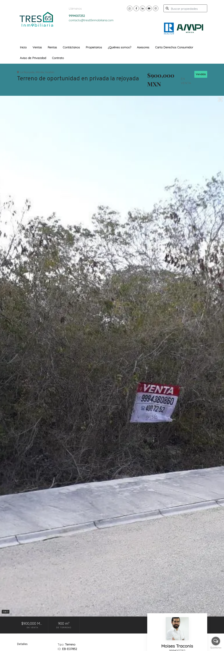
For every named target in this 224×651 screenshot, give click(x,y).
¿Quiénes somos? (119, 47)
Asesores (143, 47)
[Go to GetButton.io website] (215, 648)
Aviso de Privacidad (33, 58)
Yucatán (49, 72)
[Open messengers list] (215, 641)
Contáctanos (71, 47)
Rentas (52, 47)
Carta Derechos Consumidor (174, 47)
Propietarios (94, 47)
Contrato (58, 58)
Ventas (37, 47)
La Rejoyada (27, 72)
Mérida (40, 72)
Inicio (23, 47)
